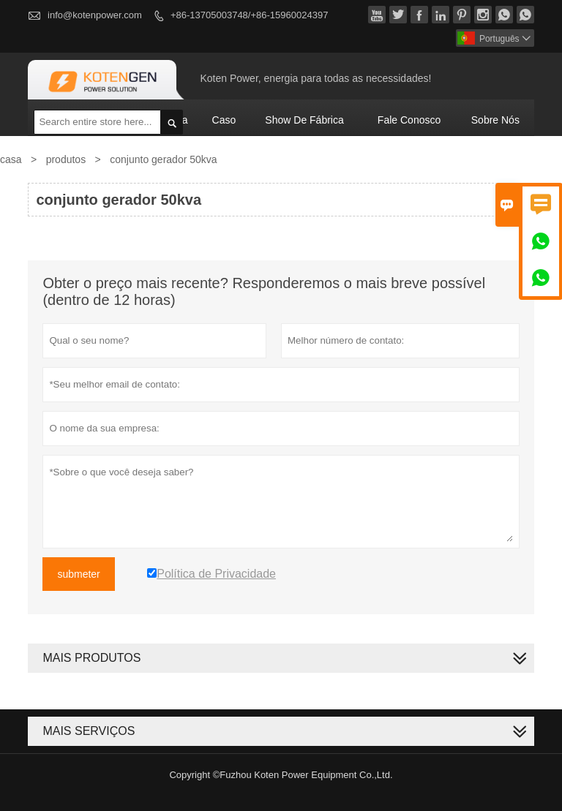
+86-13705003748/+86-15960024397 (249, 15)
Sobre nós (495, 120)
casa (11, 159)
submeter (78, 574)
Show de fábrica (304, 120)
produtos (66, 159)
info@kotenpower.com (95, 15)
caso (224, 120)
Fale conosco (409, 120)
